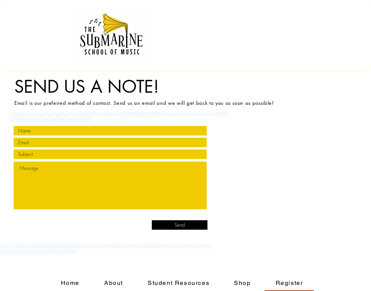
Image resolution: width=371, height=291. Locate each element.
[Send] (179, 225)
